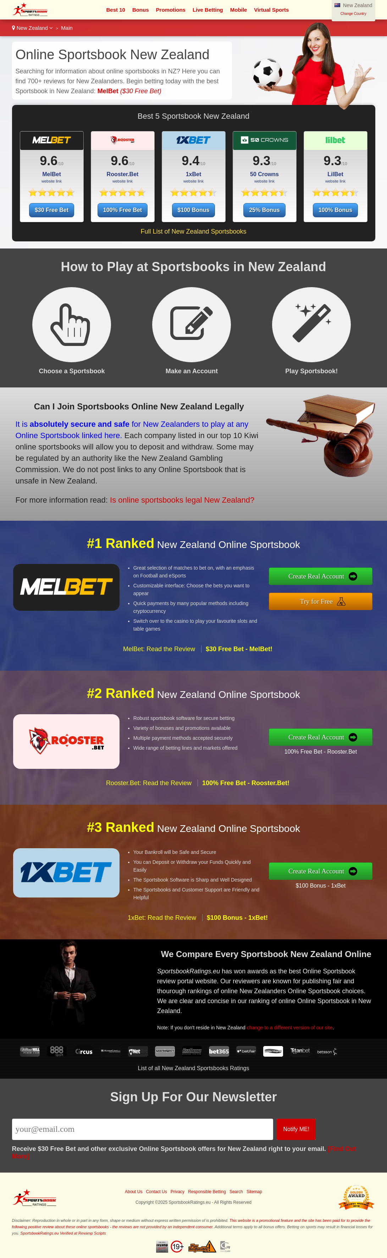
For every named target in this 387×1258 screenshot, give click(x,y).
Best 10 (115, 10)
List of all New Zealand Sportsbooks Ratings (193, 1068)
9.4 (190, 160)
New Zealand (32, 28)
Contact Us (156, 1191)
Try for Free (353, 596)
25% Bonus (264, 210)
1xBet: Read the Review (162, 952)
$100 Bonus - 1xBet (355, 879)
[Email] (142, 1129)
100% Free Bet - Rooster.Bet (355, 746)
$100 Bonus (194, 210)
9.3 (261, 160)
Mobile (238, 10)
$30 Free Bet (51, 210)
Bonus (140, 10)
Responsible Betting (207, 1191)
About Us (133, 1191)
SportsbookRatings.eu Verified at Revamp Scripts (63, 1233)
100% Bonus (335, 210)
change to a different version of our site (315, 1012)
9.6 (48, 160)
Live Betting (208, 10)
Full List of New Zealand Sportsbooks (193, 231)
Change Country (353, 14)
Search (236, 1191)
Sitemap (254, 1191)
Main (67, 28)
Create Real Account (353, 581)
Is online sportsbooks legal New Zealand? (131, 482)
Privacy (177, 1191)
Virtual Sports (271, 10)
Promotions (171, 10)
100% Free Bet (122, 210)
